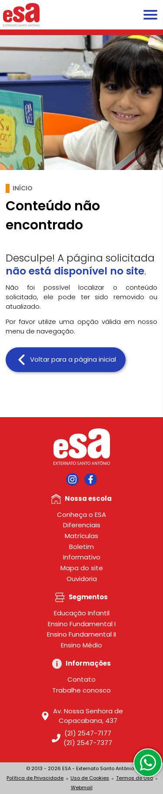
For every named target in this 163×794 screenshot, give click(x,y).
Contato (81, 679)
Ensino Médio (81, 645)
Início (23, 188)
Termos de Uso (134, 777)
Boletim (81, 546)
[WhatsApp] (147, 762)
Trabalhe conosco (81, 690)
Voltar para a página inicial (65, 359)
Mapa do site (81, 567)
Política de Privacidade (35, 777)
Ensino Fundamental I (82, 623)
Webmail (82, 787)
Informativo (81, 557)
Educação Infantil (82, 613)
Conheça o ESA (81, 514)
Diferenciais (81, 524)
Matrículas (81, 535)
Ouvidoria (82, 578)
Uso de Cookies (89, 777)
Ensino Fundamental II (81, 634)
